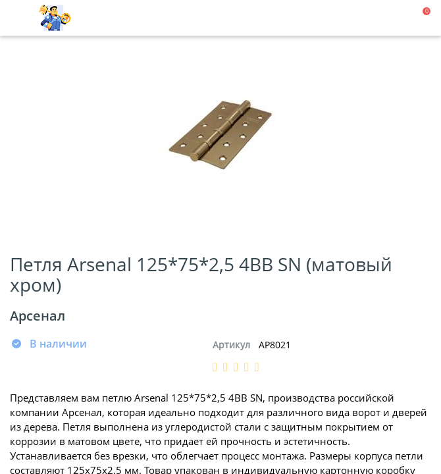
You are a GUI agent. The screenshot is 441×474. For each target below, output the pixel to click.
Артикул (231, 344)
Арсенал (37, 316)
